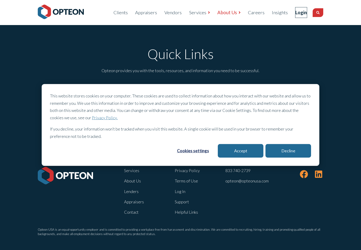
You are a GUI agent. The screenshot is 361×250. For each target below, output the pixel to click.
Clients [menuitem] (111, 12)
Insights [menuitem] (270, 12)
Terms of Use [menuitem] (186, 180)
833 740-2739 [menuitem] (237, 170)
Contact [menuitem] (131, 212)
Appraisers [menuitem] (136, 12)
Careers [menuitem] (246, 12)
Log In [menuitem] (180, 191)
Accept (240, 150)
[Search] (318, 12)
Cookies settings (193, 150)
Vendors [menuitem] (163, 12)
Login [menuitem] (296, 12)
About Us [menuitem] (217, 12)
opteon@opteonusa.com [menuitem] (247, 180)
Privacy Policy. (105, 117)
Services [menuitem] (188, 12)
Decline (288, 150)
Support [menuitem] (182, 201)
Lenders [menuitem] (131, 191)
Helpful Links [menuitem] (186, 212)
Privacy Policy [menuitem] (187, 170)
